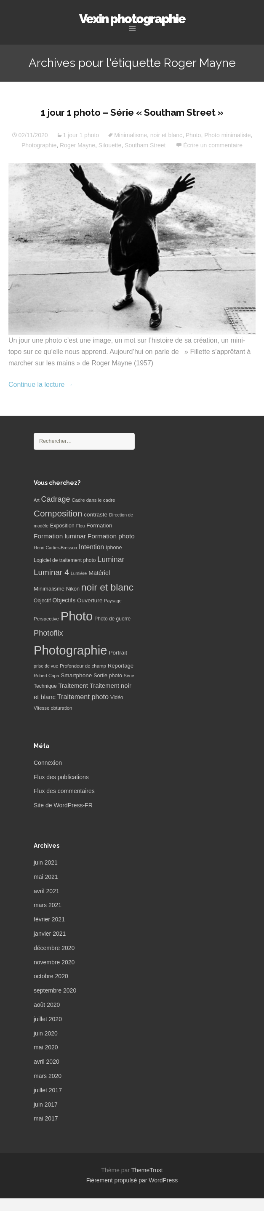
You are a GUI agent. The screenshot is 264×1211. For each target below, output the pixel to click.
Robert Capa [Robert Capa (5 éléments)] (46, 675)
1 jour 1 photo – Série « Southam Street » (132, 112)
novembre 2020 (54, 962)
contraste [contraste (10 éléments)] (95, 514)
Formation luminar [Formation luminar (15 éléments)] (60, 536)
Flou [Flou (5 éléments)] (80, 525)
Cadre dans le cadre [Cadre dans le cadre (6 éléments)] (93, 500)
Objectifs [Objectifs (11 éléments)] (64, 600)
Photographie (38, 145)
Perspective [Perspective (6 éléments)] (46, 618)
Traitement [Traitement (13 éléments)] (73, 685)
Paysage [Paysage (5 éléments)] (112, 600)
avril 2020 (46, 1061)
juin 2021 (46, 862)
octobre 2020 (51, 976)
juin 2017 (46, 1104)
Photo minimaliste (227, 135)
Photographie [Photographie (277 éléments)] (70, 650)
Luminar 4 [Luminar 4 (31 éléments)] (51, 572)
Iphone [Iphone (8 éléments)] (114, 548)
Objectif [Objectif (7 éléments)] (42, 601)
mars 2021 (47, 905)
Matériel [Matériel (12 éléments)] (99, 573)
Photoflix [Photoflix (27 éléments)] (48, 633)
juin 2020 (46, 1033)
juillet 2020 (48, 1019)
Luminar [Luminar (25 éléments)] (110, 559)
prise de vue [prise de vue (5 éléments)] (46, 665)
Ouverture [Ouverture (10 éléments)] (89, 600)
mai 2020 (46, 1047)
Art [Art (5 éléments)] (37, 500)
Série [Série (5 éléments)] (129, 675)
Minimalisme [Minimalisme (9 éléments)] (49, 589)
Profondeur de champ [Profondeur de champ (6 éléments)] (83, 665)
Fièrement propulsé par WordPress (132, 1180)
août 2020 (47, 1004)
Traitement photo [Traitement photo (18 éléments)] (83, 696)
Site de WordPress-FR (63, 805)
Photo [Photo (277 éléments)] (77, 616)
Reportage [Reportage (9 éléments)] (120, 666)
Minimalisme (130, 135)
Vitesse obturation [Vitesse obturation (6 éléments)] (53, 708)
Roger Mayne (77, 145)
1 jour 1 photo (81, 135)
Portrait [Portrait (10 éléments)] (118, 652)
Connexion (48, 762)
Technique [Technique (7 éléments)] (45, 686)
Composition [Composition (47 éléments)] (58, 513)
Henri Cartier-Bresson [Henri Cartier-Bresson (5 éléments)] (55, 547)
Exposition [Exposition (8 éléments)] (62, 526)
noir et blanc (166, 135)
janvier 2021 (50, 933)
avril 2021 (46, 891)
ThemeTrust (147, 1170)
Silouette (110, 145)
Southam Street (145, 145)
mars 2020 (47, 1076)
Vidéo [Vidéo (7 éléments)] (116, 697)
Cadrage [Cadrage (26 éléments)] (55, 499)
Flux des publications (61, 777)
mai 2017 (46, 1118)
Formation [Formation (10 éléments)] (99, 525)
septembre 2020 (55, 990)
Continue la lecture (40, 384)
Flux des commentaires (64, 791)
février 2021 (49, 919)
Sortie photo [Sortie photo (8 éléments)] (107, 676)
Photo (193, 135)
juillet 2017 (48, 1090)
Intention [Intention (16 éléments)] (91, 547)
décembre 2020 (54, 948)
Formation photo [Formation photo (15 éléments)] (111, 536)
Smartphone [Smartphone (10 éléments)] (76, 675)
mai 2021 (46, 876)
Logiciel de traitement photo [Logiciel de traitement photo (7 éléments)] (65, 560)
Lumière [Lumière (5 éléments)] (79, 573)
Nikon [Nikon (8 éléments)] (73, 589)
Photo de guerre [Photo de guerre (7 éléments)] (112, 619)
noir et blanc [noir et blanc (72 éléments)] (107, 587)
